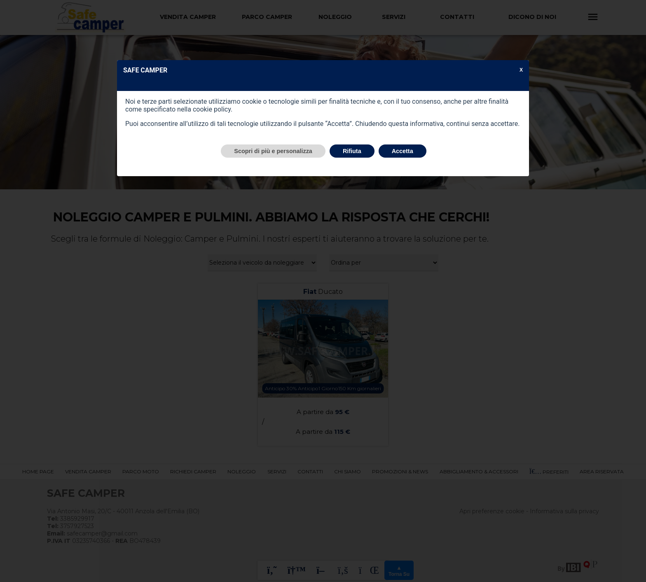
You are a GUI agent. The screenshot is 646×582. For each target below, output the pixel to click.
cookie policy (212, 109)
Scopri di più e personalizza (273, 151)
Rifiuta (352, 151)
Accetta (402, 151)
